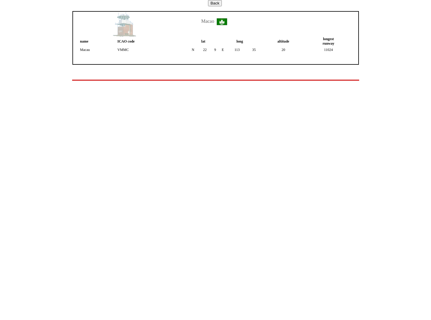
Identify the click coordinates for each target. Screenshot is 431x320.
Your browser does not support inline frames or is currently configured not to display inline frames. (215, 206)
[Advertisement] (215, 94)
